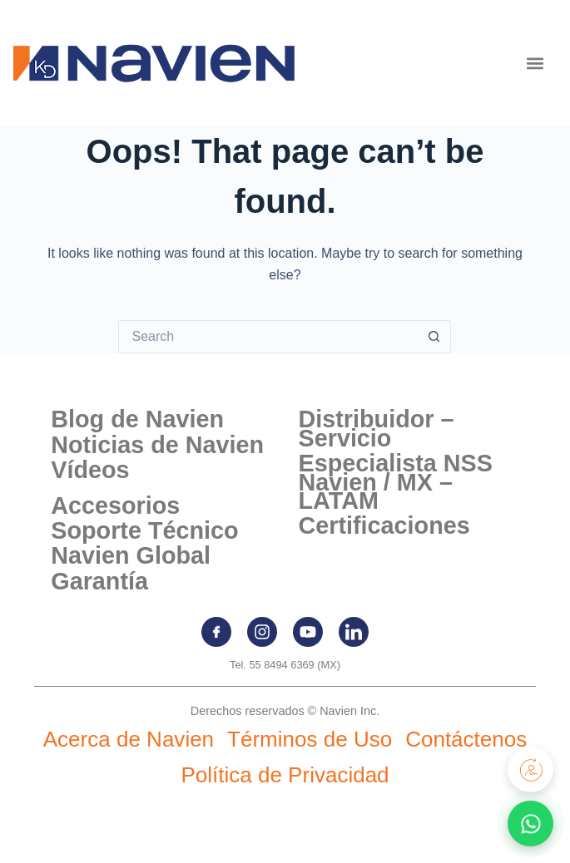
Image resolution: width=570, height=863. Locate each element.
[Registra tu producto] (530, 769)
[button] (534, 63)
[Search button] (434, 336)
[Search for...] (268, 336)
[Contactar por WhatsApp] (530, 823)
